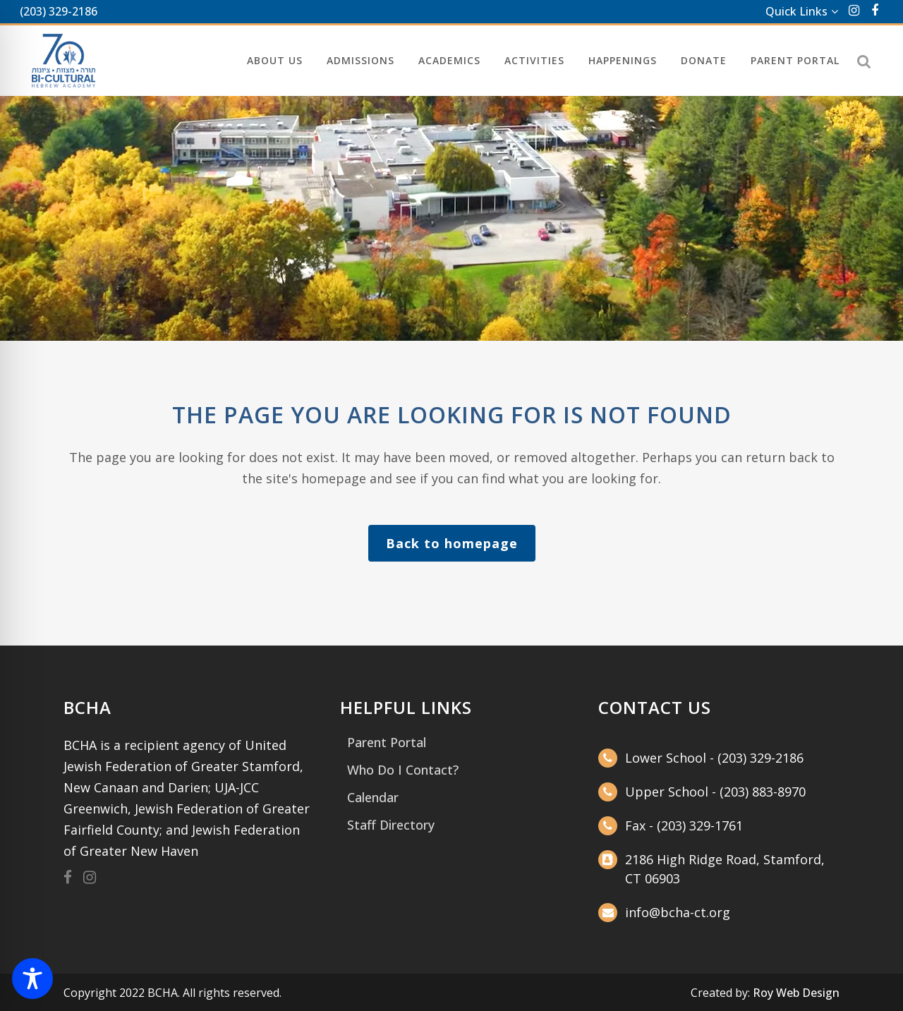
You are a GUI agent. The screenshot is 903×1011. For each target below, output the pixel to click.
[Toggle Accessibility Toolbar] (32, 978)
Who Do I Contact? (403, 769)
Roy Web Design (796, 992)
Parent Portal (386, 742)
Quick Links (796, 11)
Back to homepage (452, 543)
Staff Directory (391, 825)
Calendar (373, 797)
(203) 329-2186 (58, 11)
